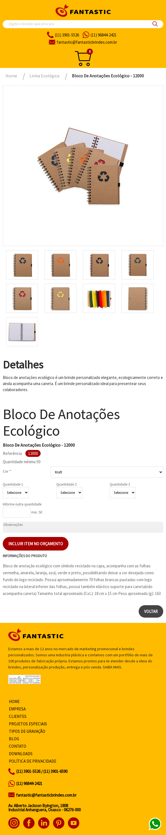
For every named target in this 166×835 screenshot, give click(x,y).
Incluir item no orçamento (35, 543)
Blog (14, 738)
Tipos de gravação (27, 731)
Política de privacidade (32, 761)
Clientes (18, 716)
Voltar (151, 611)
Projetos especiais (28, 723)
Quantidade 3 (120, 484)
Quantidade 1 (13, 484)
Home (14, 701)
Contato (17, 746)
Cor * (7, 471)
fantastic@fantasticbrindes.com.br (46, 795)
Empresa (17, 709)
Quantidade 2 (66, 484)
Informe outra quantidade (22, 504)
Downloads (21, 753)
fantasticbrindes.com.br (87, 42)
